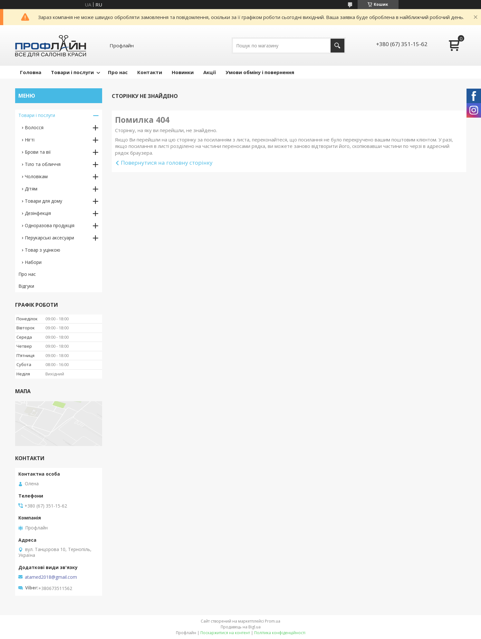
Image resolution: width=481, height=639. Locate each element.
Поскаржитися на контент (225, 632)
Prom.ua (272, 621)
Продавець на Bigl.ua (241, 627)
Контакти (149, 72)
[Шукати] (337, 46)
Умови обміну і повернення (260, 72)
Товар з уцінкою (42, 250)
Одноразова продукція (49, 225)
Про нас (118, 72)
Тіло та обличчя (43, 164)
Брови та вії (38, 152)
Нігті (29, 140)
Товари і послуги (72, 72)
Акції (209, 72)
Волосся (34, 127)
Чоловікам (36, 176)
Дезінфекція (38, 213)
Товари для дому (43, 201)
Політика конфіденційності (279, 632)
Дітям (31, 189)
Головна (30, 72)
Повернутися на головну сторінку (167, 162)
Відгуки (26, 286)
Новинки (183, 72)
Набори (33, 262)
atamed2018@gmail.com (51, 577)
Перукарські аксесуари (49, 238)
